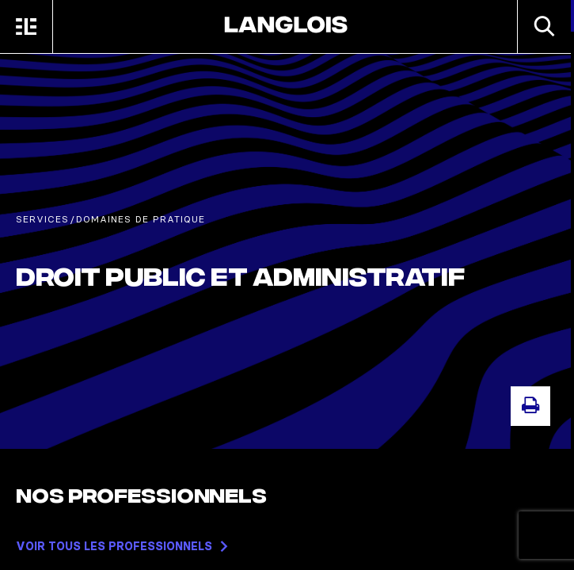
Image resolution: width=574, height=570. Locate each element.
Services (42, 219)
